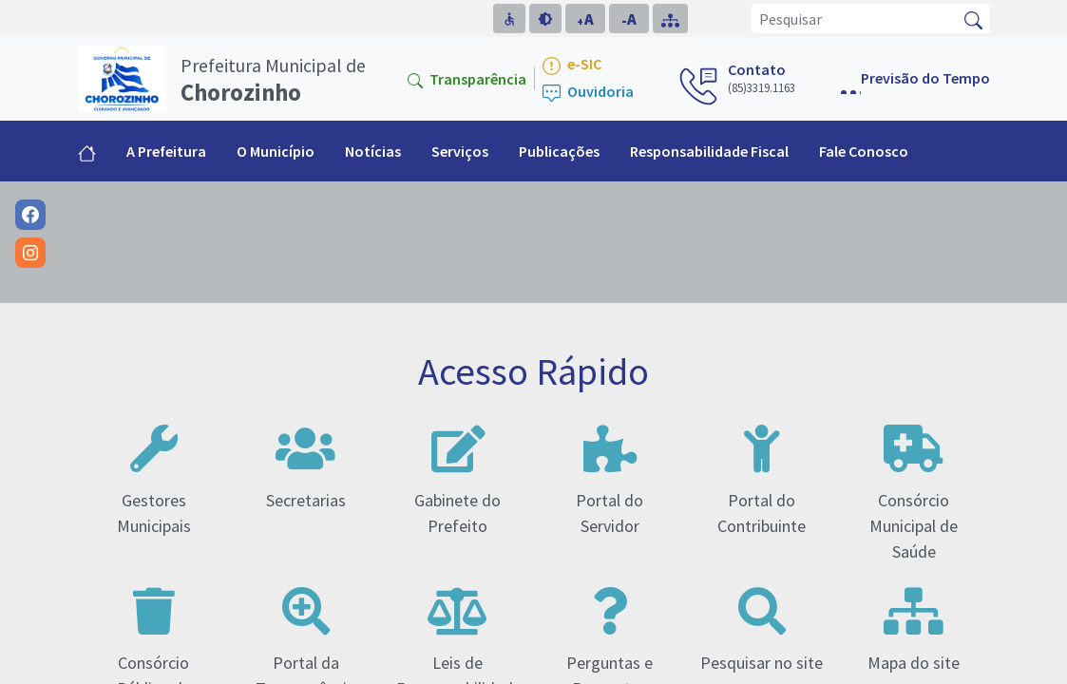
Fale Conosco (863, 151)
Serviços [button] (459, 151)
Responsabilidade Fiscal (709, 151)
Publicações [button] (559, 151)
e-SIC (572, 65)
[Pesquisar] (855, 18)
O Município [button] (275, 151)
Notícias (373, 151)
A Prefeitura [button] (166, 151)
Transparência (467, 78)
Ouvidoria (588, 93)
